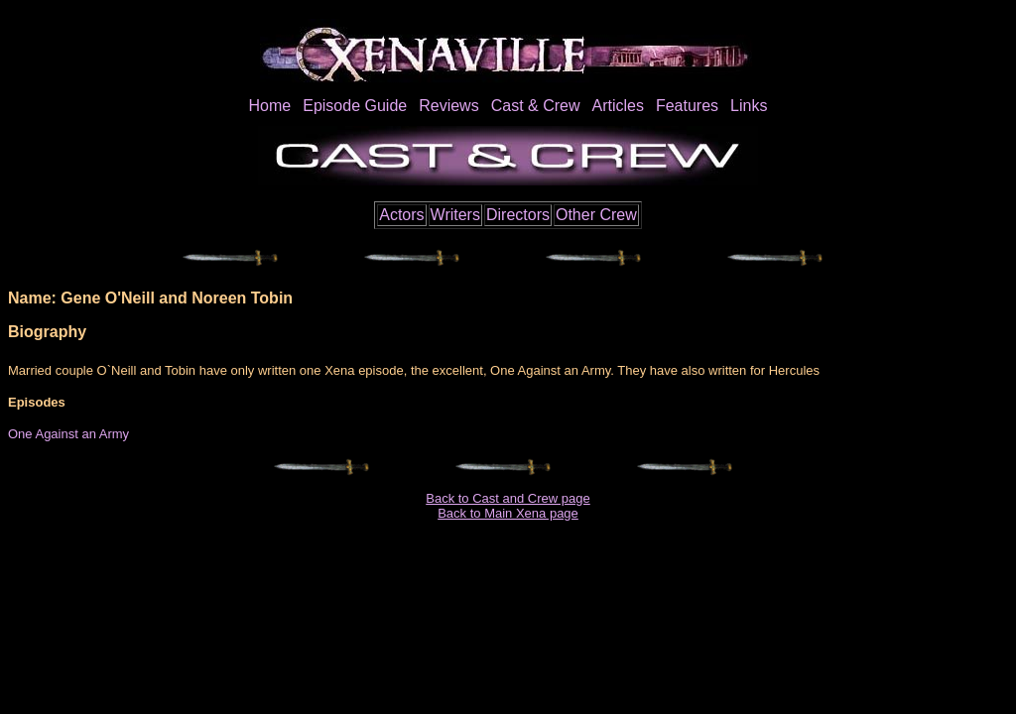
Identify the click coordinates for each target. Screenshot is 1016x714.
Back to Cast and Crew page (507, 498)
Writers (455, 214)
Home (270, 105)
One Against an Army (68, 433)
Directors (518, 214)
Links (748, 105)
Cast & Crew (535, 105)
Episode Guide (355, 105)
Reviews (448, 105)
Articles (617, 105)
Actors (401, 214)
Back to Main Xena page (508, 513)
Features (687, 105)
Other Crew (596, 214)
